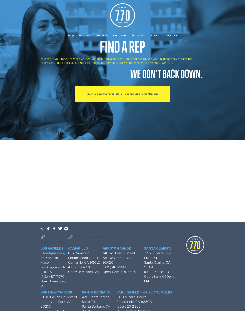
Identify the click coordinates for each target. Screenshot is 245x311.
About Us (102, 35)
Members (85, 35)
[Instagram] (42, 228)
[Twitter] (60, 228)
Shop (70, 35)
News (154, 35)
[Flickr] (66, 228)
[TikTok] (48, 228)
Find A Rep (138, 35)
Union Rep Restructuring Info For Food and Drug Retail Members (122, 94)
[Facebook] (54, 228)
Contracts (120, 35)
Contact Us (170, 35)
